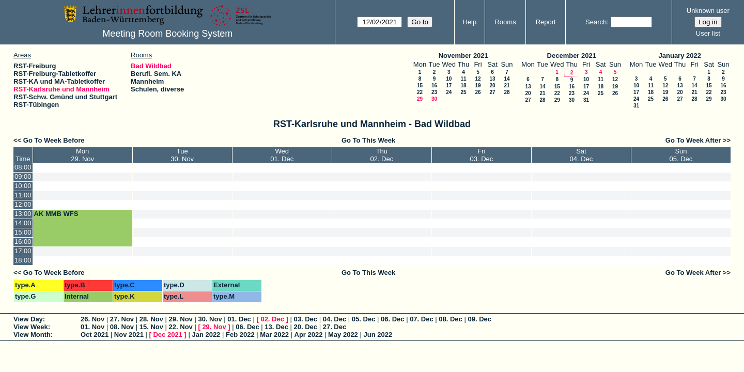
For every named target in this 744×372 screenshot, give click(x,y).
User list (708, 33)
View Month (32, 334)
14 (506, 79)
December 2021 (571, 55)
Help (469, 22)
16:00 (23, 241)
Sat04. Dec (581, 155)
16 (434, 85)
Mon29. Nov (82, 155)
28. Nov (151, 319)
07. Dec (421, 319)
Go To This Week (368, 140)
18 (463, 85)
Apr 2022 (309, 334)
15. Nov (151, 327)
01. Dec (239, 319)
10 (449, 79)
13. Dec (276, 327)
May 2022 (343, 334)
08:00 (23, 167)
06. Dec (393, 319)
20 (492, 85)
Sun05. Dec (681, 155)
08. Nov (122, 327)
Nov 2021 (129, 334)
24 (449, 92)
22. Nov (181, 327)
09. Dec (479, 319)
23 (434, 92)
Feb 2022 (240, 334)
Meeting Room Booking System (167, 33)
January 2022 (680, 55)
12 (478, 79)
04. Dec (335, 319)
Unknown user (708, 10)
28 (506, 92)
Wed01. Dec (281, 155)
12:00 (23, 204)
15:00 (23, 232)
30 (434, 99)
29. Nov (181, 319)
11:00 (23, 195)
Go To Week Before (54, 140)
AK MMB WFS (56, 214)
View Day (28, 319)
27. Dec (335, 327)
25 (463, 92)
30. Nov (210, 319)
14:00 (23, 223)
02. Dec (272, 319)
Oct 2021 (95, 334)
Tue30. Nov (182, 155)
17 (449, 85)
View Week (30, 327)
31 (586, 100)
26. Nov (92, 319)
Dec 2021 (167, 334)
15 (420, 85)
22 (420, 92)
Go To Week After (693, 140)
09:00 (23, 176)
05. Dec (364, 319)
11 (463, 79)
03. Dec (306, 319)
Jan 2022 (206, 334)
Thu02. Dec (381, 155)
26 (478, 92)
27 (492, 92)
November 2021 (463, 55)
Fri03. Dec (481, 155)
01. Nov (92, 327)
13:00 (23, 214)
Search (596, 22)
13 (492, 79)
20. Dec (306, 327)
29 (420, 99)
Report (546, 22)
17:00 (23, 251)
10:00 (23, 186)
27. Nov (122, 319)
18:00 (23, 260)
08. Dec (450, 319)
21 (506, 85)
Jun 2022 (377, 334)
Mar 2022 (274, 334)
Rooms (505, 22)
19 (478, 85)
